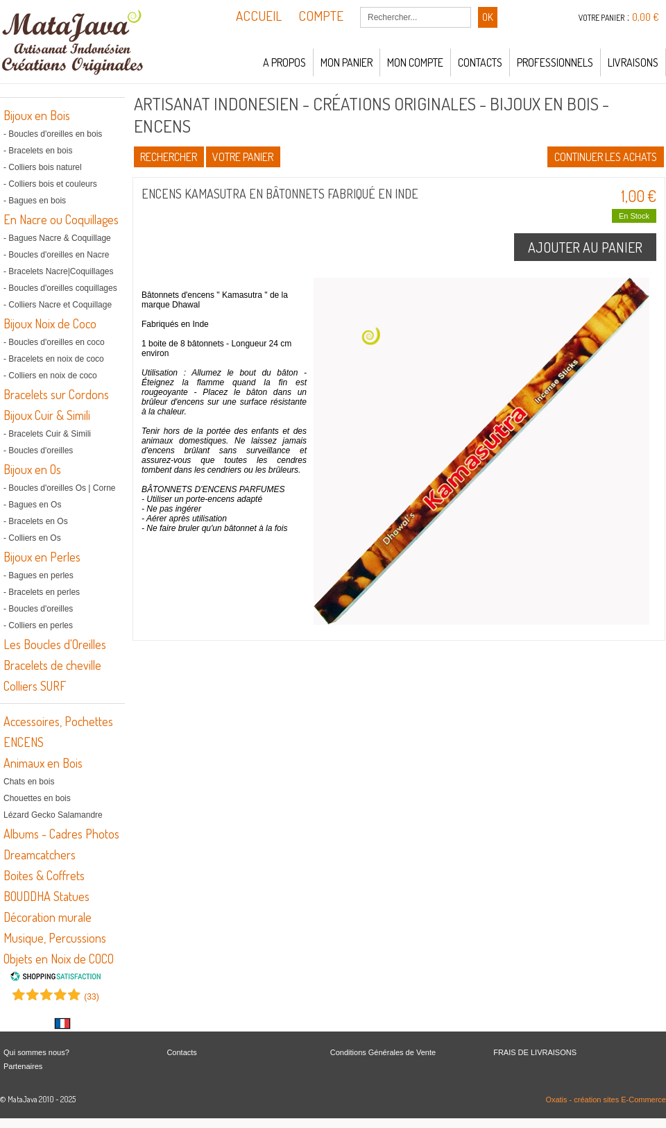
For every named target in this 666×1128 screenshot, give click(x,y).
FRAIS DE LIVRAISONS (535, 1052)
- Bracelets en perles (41, 592)
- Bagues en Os (32, 505)
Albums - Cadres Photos (61, 833)
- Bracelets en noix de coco (53, 359)
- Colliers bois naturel (42, 167)
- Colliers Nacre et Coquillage (57, 305)
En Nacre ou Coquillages (61, 219)
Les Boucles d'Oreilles (54, 644)
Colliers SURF (34, 685)
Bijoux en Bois (36, 115)
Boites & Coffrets (44, 875)
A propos (284, 62)
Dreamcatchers (39, 854)
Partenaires (22, 1066)
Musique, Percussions (54, 937)
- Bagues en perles (38, 575)
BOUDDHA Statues (46, 896)
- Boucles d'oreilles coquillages (60, 288)
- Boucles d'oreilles (38, 450)
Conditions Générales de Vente (383, 1052)
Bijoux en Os (32, 469)
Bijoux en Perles (41, 556)
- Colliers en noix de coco (50, 375)
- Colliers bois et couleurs (50, 184)
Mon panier (347, 62)
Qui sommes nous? (36, 1052)
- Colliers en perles (38, 625)
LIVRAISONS (633, 62)
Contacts (480, 62)
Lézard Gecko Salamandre (53, 815)
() (91, 997)
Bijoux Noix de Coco (49, 323)
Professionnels (555, 62)
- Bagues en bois (34, 200)
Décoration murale (47, 917)
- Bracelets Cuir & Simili (47, 434)
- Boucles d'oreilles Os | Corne (59, 488)
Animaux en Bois (43, 763)
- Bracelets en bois (37, 150)
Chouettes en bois (37, 798)
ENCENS (23, 742)
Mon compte (415, 62)
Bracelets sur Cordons (56, 394)
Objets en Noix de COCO (58, 958)
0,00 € (645, 17)
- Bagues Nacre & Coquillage (57, 238)
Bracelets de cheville (52, 665)
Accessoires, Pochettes (58, 721)
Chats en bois (28, 781)
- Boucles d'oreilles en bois (52, 134)
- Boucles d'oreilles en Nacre (56, 255)
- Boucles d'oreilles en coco (54, 342)
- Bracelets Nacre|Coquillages (58, 271)
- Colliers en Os (32, 538)
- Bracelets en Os (35, 521)
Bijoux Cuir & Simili (46, 415)
